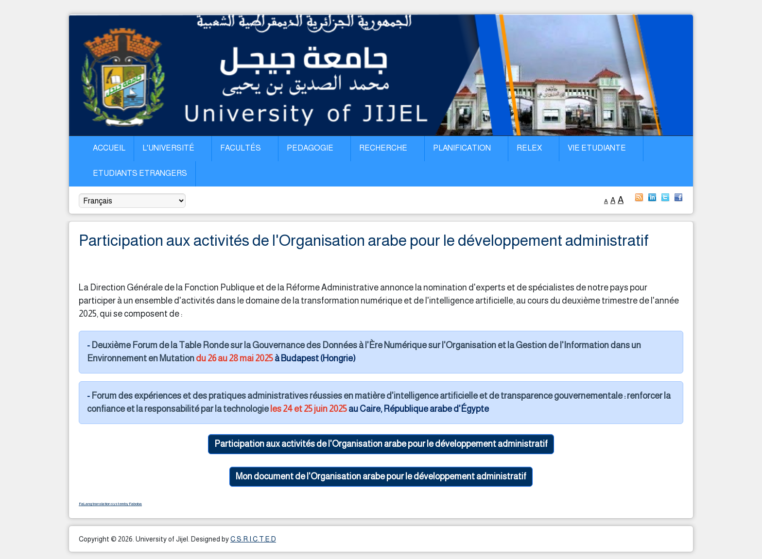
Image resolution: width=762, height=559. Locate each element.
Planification (462, 148)
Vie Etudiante (597, 148)
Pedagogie (310, 148)
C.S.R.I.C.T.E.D (253, 539)
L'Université (168, 148)
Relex (529, 148)
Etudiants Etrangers (140, 173)
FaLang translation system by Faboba (110, 504)
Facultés (240, 148)
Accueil (109, 148)
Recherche (383, 148)
